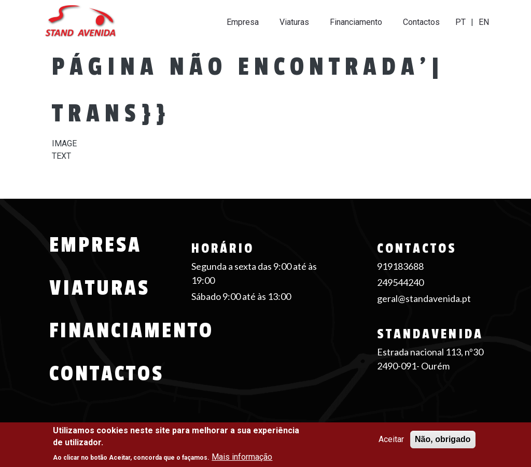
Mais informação (242, 457)
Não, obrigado (443, 439)
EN (484, 22)
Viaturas (294, 22)
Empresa (243, 22)
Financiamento (356, 22)
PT (460, 22)
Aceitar (391, 439)
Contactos (421, 22)
